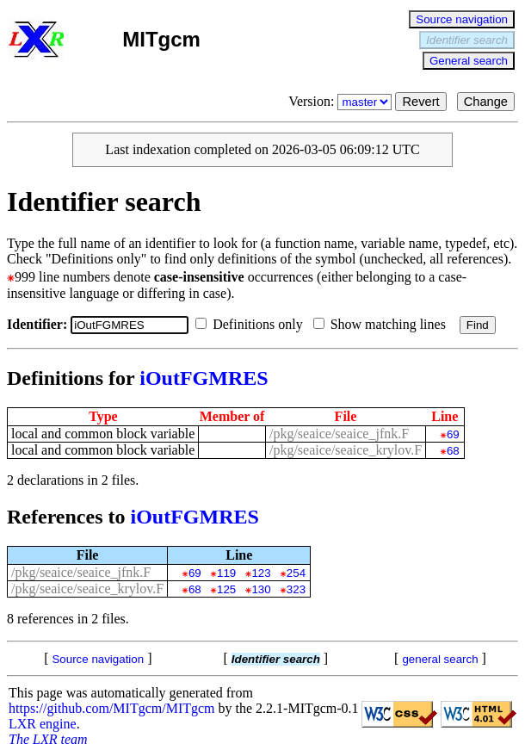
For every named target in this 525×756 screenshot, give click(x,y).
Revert (420, 101)
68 (453, 450)
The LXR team (48, 739)
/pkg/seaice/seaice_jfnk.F (339, 433)
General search (468, 60)
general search (440, 659)
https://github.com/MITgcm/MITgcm (112, 708)
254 (296, 573)
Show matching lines (383, 324)
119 (226, 573)
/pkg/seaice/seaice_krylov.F (345, 450)
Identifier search (467, 40)
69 (453, 434)
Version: (341, 101)
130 (260, 589)
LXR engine (43, 723)
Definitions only (252, 324)
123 (260, 573)
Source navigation (462, 19)
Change (486, 101)
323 (296, 589)
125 (226, 589)
